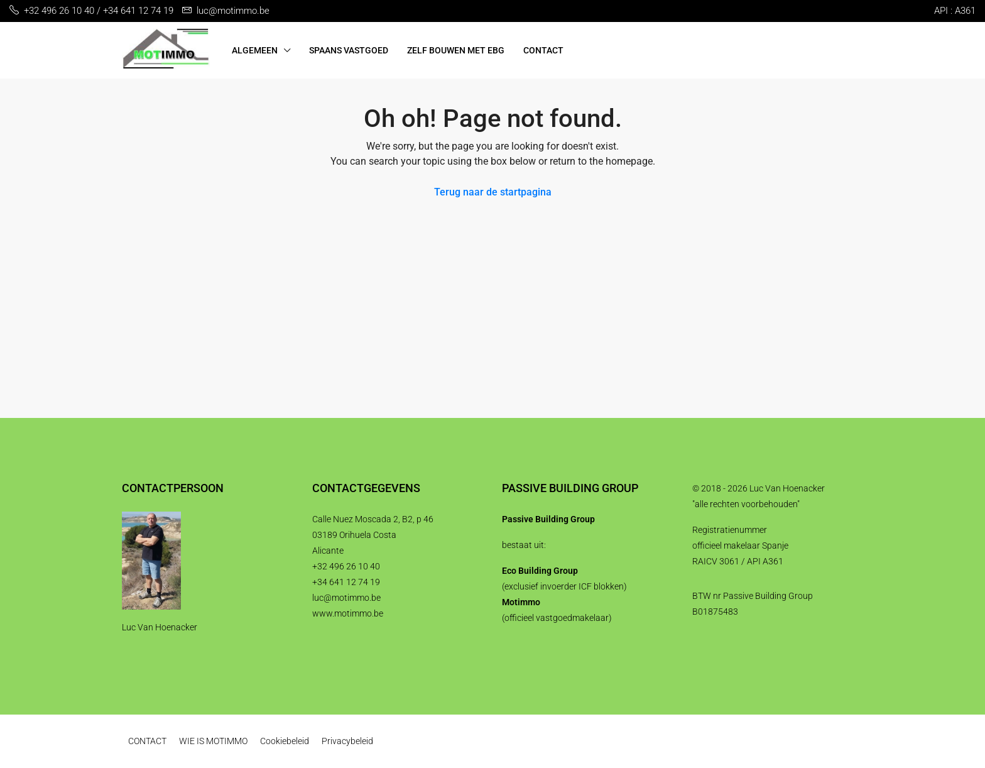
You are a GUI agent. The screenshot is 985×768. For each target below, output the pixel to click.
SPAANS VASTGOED (348, 50)
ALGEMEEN (255, 50)
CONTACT (543, 50)
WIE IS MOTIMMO (213, 741)
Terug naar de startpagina (493, 192)
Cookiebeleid (284, 741)
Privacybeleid (347, 741)
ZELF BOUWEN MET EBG (455, 50)
